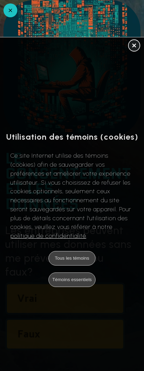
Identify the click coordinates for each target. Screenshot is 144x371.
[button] (134, 46)
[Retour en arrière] (10, 10)
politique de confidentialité (48, 236)
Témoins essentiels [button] (72, 279)
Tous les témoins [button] (72, 258)
